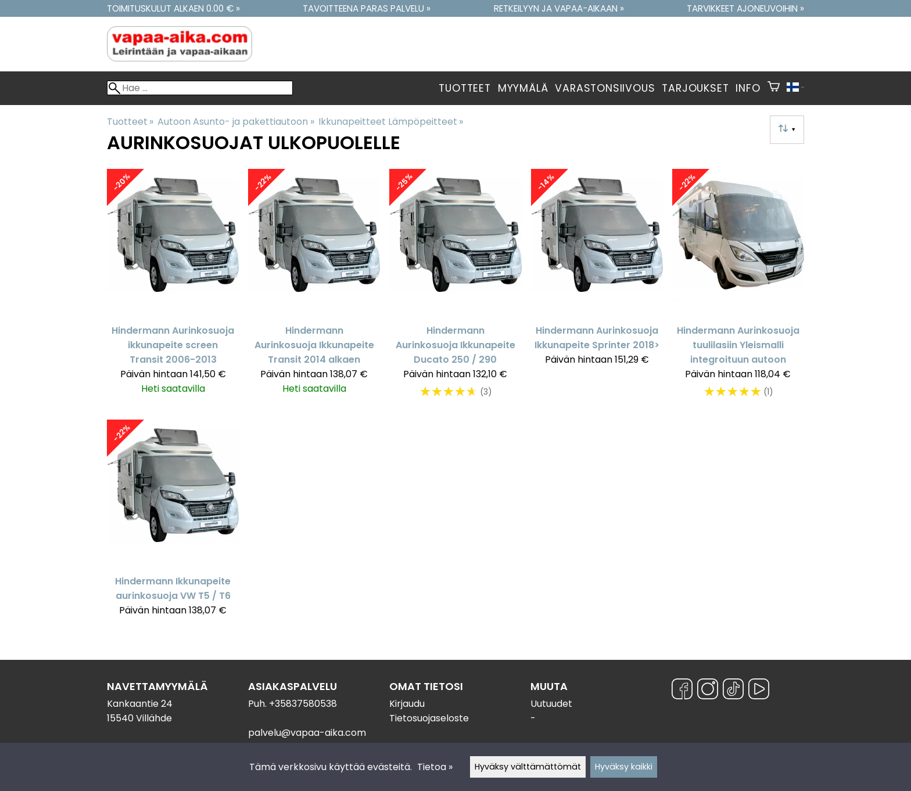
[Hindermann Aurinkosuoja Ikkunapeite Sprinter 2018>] (597, 289)
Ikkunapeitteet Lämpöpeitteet (390, 121)
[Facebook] (682, 690)
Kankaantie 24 (140, 703)
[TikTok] (733, 690)
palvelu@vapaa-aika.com (307, 732)
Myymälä (523, 88)
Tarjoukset (695, 88)
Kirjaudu (407, 703)
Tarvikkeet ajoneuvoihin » (745, 8)
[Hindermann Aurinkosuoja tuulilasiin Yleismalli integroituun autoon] (738, 289)
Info (748, 88)
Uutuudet (551, 703)
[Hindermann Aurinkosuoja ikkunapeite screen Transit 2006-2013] (173, 289)
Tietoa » (435, 767)
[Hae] (200, 88)
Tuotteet (464, 88)
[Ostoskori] (773, 88)
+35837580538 (303, 703)
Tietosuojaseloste (429, 718)
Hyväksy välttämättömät (528, 766)
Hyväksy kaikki (623, 766)
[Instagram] (707, 690)
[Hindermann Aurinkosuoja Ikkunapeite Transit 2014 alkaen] (314, 289)
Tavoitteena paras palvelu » (367, 8)
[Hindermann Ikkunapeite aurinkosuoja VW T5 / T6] (173, 523)
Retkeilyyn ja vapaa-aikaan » (559, 8)
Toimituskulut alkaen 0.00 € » (173, 8)
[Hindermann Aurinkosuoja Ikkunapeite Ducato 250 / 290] (455, 289)
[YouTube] (758, 690)
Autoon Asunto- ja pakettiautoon (235, 121)
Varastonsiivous (605, 88)
